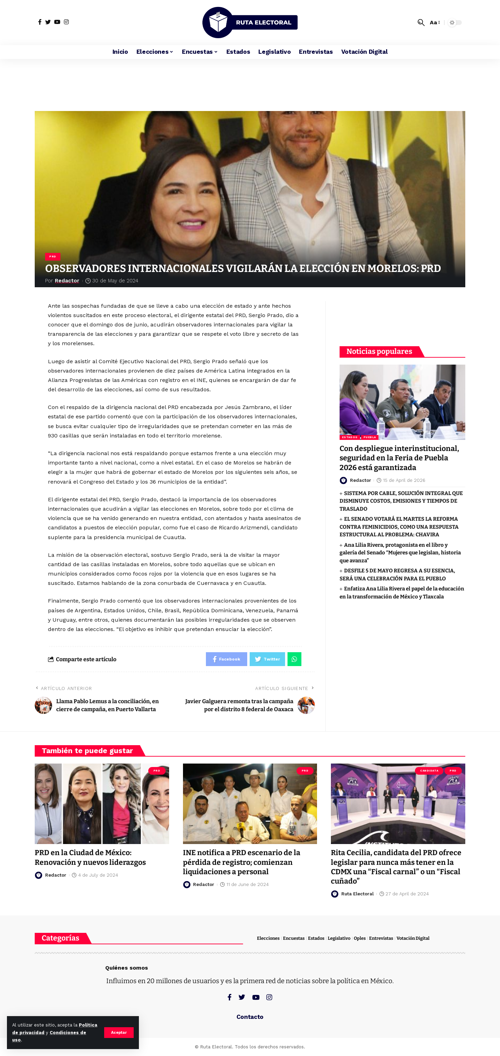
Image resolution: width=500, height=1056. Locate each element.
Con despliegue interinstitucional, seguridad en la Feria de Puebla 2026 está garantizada (399, 458)
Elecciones (268, 938)
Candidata (429, 770)
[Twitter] (47, 22)
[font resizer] (434, 22)
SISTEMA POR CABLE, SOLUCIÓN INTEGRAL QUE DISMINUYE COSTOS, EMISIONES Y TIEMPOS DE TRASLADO (401, 501)
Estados (350, 437)
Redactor (67, 281)
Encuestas (294, 938)
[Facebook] (39, 22)
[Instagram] (66, 22)
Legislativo (339, 938)
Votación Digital (413, 938)
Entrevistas (381, 938)
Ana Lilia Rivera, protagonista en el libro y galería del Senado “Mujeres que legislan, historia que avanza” (400, 553)
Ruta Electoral (357, 893)
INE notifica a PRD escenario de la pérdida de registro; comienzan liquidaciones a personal (241, 862)
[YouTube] (57, 22)
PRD (52, 256)
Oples (360, 938)
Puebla (370, 437)
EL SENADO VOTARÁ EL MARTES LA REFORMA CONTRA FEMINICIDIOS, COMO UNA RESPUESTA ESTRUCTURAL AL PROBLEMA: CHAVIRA (399, 527)
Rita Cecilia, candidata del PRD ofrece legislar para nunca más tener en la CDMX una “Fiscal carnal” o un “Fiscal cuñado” (396, 867)
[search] (421, 22)
